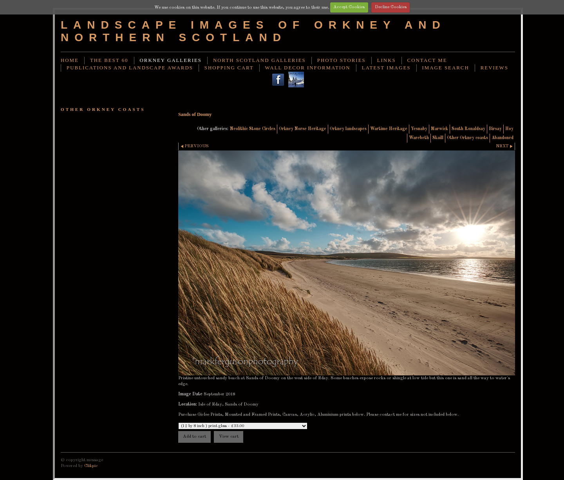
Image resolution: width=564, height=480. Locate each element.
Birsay (495, 129)
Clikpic (91, 466)
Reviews (494, 68)
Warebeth (419, 138)
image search (445, 68)
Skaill (437, 138)
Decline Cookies (391, 7)
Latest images (386, 68)
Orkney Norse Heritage (302, 129)
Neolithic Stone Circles (252, 129)
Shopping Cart (229, 68)
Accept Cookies (349, 7)
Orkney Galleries (171, 60)
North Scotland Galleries (259, 60)
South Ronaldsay (468, 129)
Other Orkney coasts (467, 138)
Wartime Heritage (388, 129)
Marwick (439, 129)
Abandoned (502, 138)
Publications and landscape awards (130, 68)
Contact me (427, 60)
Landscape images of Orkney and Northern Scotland (253, 31)
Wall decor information (308, 68)
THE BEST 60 (109, 60)
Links (386, 60)
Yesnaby (419, 129)
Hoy (509, 129)
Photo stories (341, 60)
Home (70, 60)
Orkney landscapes (348, 129)
